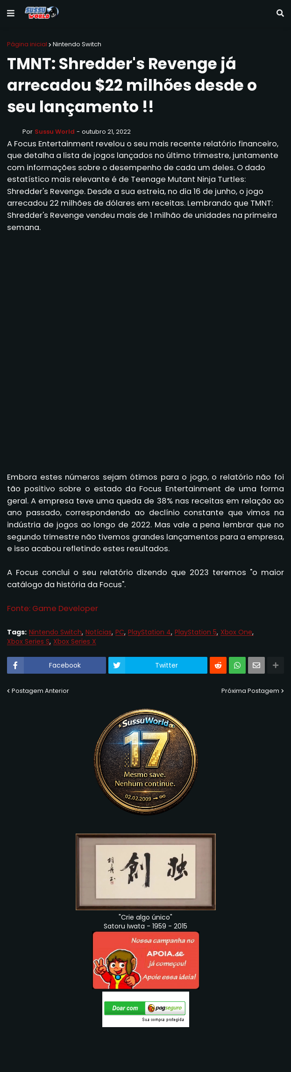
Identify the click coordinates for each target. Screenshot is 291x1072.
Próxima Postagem (250, 691)
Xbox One (236, 632)
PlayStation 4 (149, 632)
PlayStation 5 (196, 632)
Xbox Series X (74, 641)
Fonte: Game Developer (52, 608)
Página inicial (27, 44)
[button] (10, 14)
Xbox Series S (28, 641)
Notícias (98, 632)
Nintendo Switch (77, 44)
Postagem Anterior (40, 691)
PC (119, 632)
